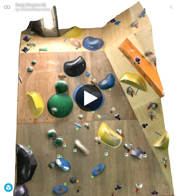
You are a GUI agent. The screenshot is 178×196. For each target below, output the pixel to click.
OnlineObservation (35, 9)
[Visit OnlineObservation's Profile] (7, 7)
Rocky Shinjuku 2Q (31, 4)
